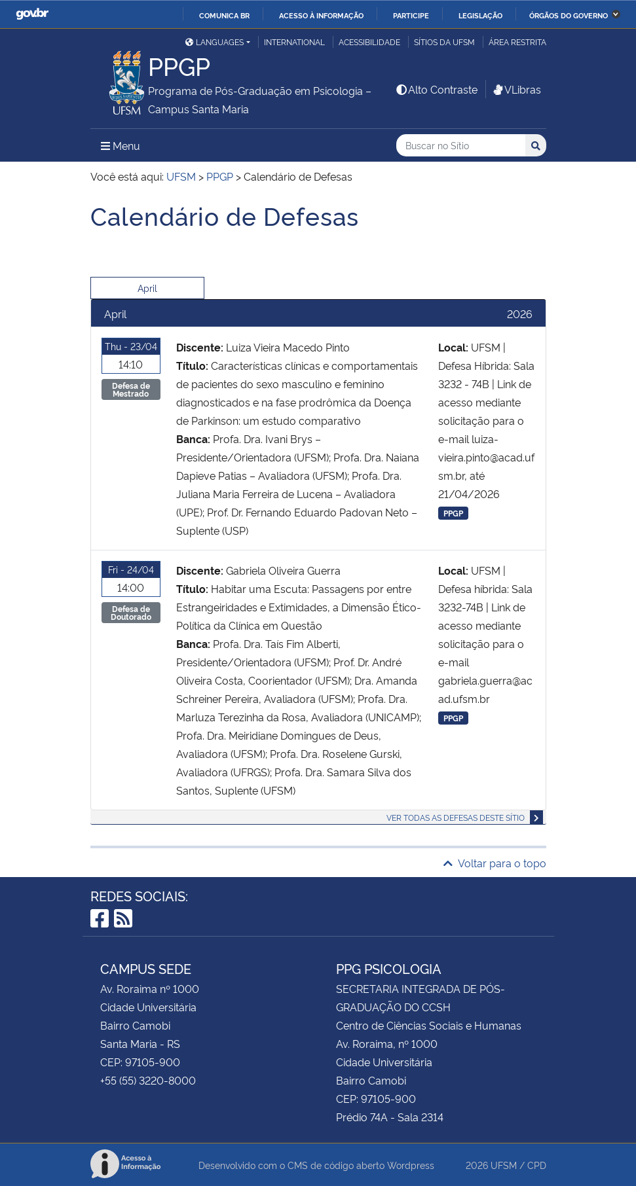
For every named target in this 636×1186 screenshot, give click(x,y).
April (147, 287)
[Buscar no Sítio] (461, 145)
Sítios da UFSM (444, 41)
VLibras (516, 89)
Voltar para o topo (494, 862)
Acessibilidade (369, 41)
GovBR (32, 14)
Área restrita (517, 41)
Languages (214, 41)
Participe (411, 15)
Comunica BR (224, 15)
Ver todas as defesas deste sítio (455, 817)
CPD (536, 1165)
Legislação (480, 15)
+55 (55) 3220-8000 (148, 1080)
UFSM (504, 1165)
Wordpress (410, 1165)
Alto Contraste (436, 89)
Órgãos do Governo (568, 15)
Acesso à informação (321, 15)
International (294, 41)
